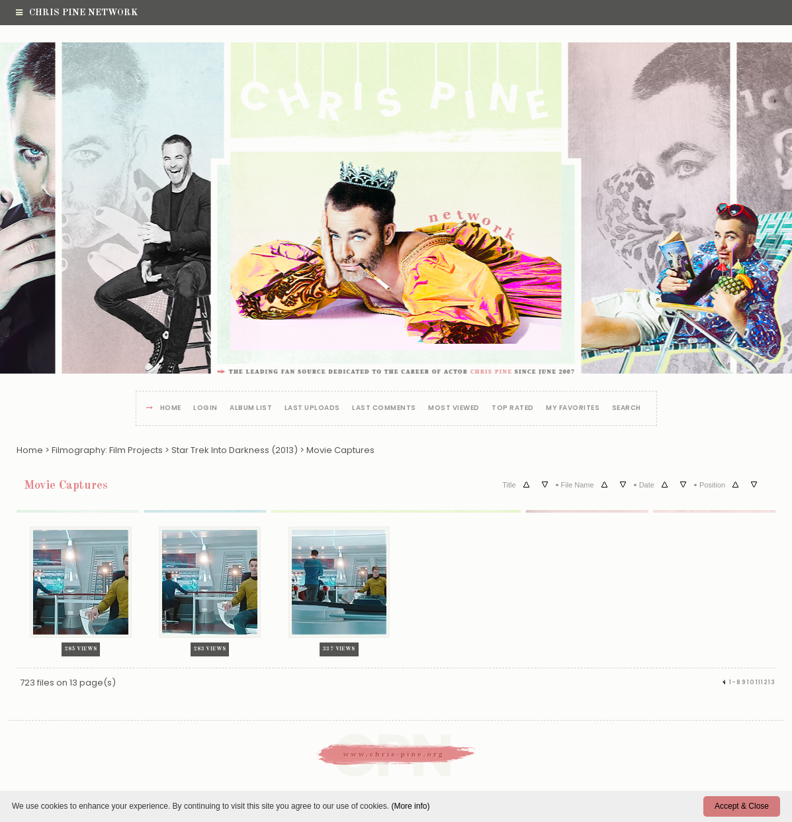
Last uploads (312, 408)
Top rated (513, 408)
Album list (251, 408)
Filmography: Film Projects (107, 450)
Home (170, 408)
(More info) (410, 806)
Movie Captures (340, 450)
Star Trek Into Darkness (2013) (234, 450)
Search (626, 408)
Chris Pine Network (77, 12)
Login (205, 408)
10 (751, 682)
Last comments (384, 408)
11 (758, 682)
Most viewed (454, 408)
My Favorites (572, 408)
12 (764, 682)
